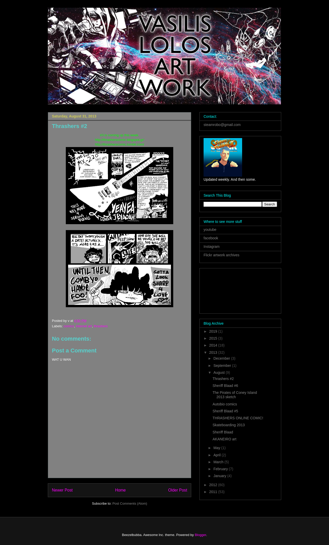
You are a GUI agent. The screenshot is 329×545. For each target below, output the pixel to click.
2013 (213, 352)
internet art (84, 326)
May (217, 448)
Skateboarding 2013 (229, 425)
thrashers (101, 326)
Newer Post (62, 490)
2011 (213, 492)
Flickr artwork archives (221, 255)
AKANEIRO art (224, 439)
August (219, 372)
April (217, 455)
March (218, 462)
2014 (213, 345)
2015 (213, 338)
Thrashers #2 (223, 379)
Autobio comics (225, 404)
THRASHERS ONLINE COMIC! (238, 418)
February (221, 469)
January (220, 476)
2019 (213, 331)
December (222, 358)
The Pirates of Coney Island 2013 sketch (235, 394)
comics (69, 326)
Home (120, 490)
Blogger (200, 535)
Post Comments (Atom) (129, 503)
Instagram (212, 246)
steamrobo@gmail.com (222, 125)
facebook (211, 238)
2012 (213, 485)
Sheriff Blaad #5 (225, 411)
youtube (210, 230)
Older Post (177, 490)
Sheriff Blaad (223, 432)
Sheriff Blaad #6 (225, 386)
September (222, 366)
